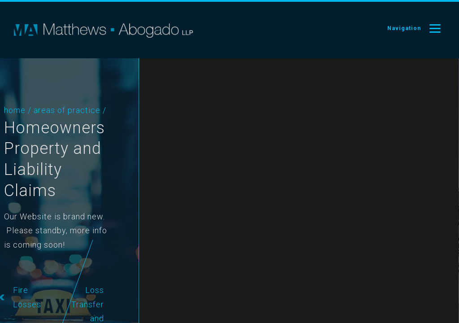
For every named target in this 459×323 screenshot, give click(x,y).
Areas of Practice (50, 110)
